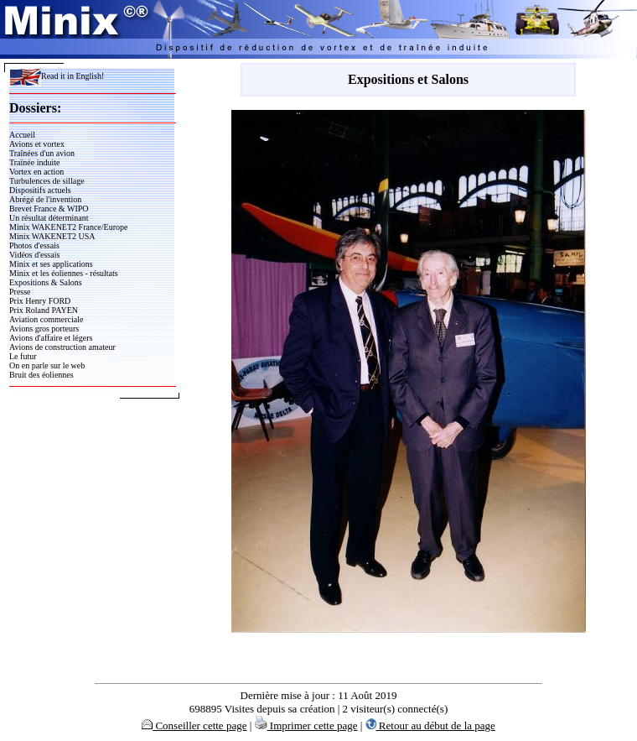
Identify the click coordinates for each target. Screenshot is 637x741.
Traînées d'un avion (42, 153)
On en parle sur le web (47, 365)
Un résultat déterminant (48, 217)
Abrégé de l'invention (45, 199)
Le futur (23, 356)
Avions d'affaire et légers (50, 337)
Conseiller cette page (194, 725)
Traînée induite (34, 162)
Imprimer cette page (306, 725)
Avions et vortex (37, 144)
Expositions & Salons (45, 282)
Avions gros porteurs (44, 328)
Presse (20, 291)
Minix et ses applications (51, 264)
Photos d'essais (34, 245)
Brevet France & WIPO (49, 208)
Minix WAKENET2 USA (52, 236)
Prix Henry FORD (39, 300)
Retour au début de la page (430, 725)
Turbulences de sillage (47, 180)
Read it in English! (56, 76)
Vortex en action (36, 171)
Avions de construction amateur (62, 347)
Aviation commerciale (46, 319)
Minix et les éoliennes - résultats (63, 273)
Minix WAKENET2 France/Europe (68, 227)
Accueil (22, 134)
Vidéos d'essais (34, 254)
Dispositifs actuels (40, 190)
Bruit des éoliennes (41, 374)
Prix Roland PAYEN (43, 310)
